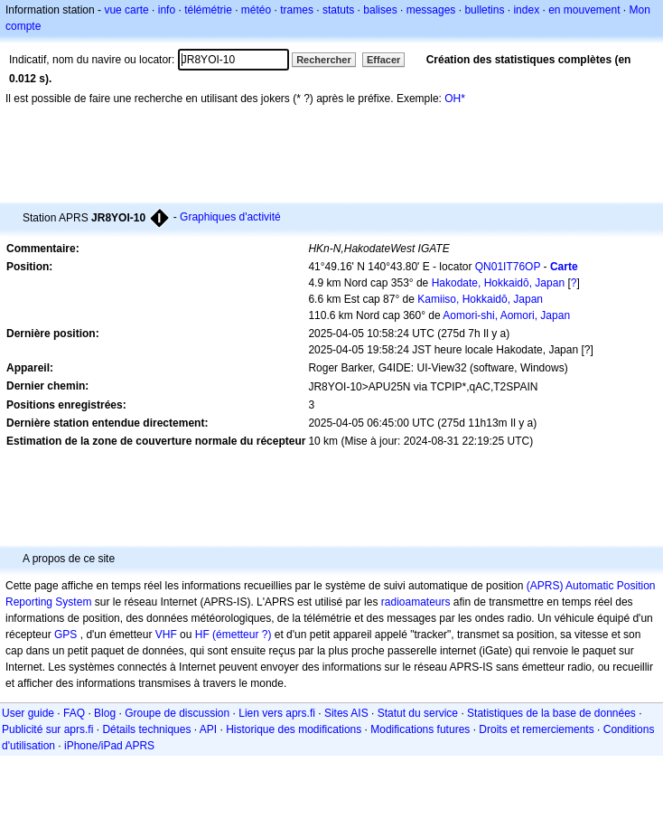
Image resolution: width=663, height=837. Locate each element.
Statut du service (418, 713)
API (208, 729)
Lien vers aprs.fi (276, 713)
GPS (65, 634)
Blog (105, 713)
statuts (338, 10)
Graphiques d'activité (230, 217)
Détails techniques (146, 729)
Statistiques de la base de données (551, 713)
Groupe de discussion (177, 713)
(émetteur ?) (241, 634)
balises (380, 10)
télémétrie (208, 10)
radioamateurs (416, 602)
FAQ (74, 713)
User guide (28, 713)
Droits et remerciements (536, 729)
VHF (166, 634)
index (526, 10)
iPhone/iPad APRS (109, 745)
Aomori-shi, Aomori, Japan (506, 315)
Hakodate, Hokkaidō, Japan (498, 283)
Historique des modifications (293, 729)
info (166, 10)
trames (296, 10)
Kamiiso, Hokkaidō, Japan (480, 299)
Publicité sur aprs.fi (47, 729)
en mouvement (584, 10)
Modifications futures (420, 729)
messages (431, 10)
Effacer (383, 59)
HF (202, 634)
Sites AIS (346, 713)
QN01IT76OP (507, 266)
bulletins (484, 10)
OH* (454, 98)
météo (256, 10)
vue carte (126, 10)
